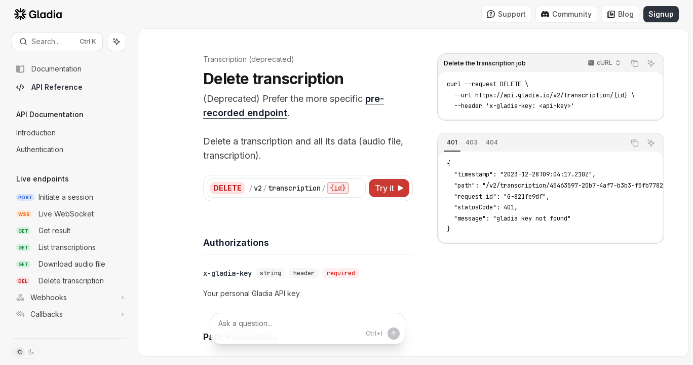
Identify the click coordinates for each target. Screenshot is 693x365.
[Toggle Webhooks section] (69, 297)
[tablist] (532, 143)
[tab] (452, 142)
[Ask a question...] (308, 328)
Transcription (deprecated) (248, 59)
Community (566, 14)
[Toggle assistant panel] (116, 41)
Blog (620, 14)
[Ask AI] (651, 63)
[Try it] (389, 188)
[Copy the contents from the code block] (635, 63)
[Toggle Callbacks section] (69, 314)
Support (506, 14)
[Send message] (394, 333)
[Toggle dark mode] (25, 352)
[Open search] (57, 41)
